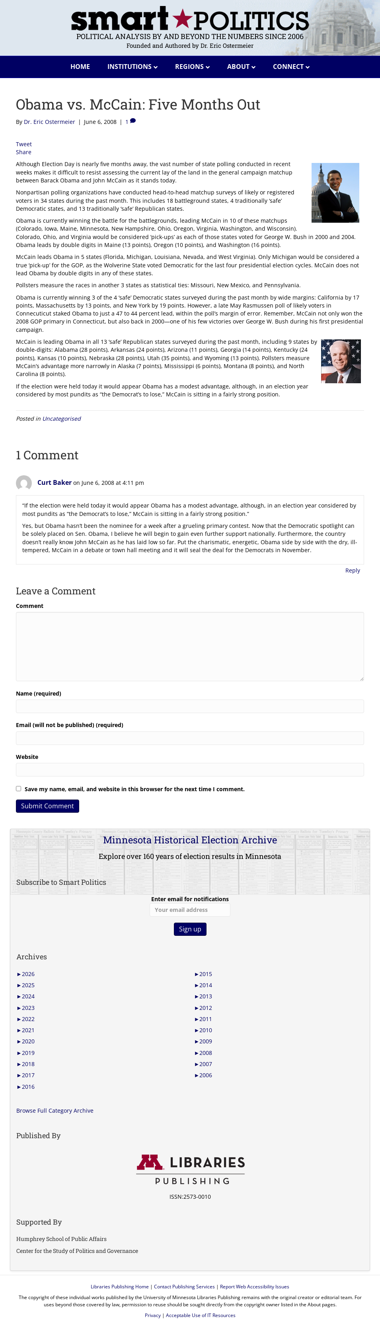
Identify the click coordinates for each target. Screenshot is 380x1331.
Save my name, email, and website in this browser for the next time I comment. (135, 789)
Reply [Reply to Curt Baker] (352, 570)
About (238, 66)
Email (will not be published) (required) (69, 725)
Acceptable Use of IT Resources (201, 1315)
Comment (29, 606)
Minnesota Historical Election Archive (190, 839)
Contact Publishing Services (184, 1286)
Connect (288, 66)
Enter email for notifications (190, 906)
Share (23, 152)
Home (80, 66)
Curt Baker (54, 482)
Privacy (153, 1315)
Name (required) (38, 693)
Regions (189, 66)
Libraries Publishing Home (120, 1286)
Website (27, 757)
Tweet (24, 144)
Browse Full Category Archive (55, 1110)
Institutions (129, 66)
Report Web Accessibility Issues (254, 1286)
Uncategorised (61, 418)
